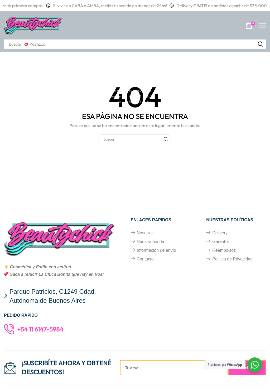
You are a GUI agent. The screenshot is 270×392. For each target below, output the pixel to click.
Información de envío (156, 250)
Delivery (220, 233)
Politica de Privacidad (232, 259)
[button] (250, 25)
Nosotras (145, 233)
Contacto (145, 259)
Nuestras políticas (229, 220)
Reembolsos (224, 250)
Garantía (220, 241)
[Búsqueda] (260, 44)
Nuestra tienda (150, 241)
